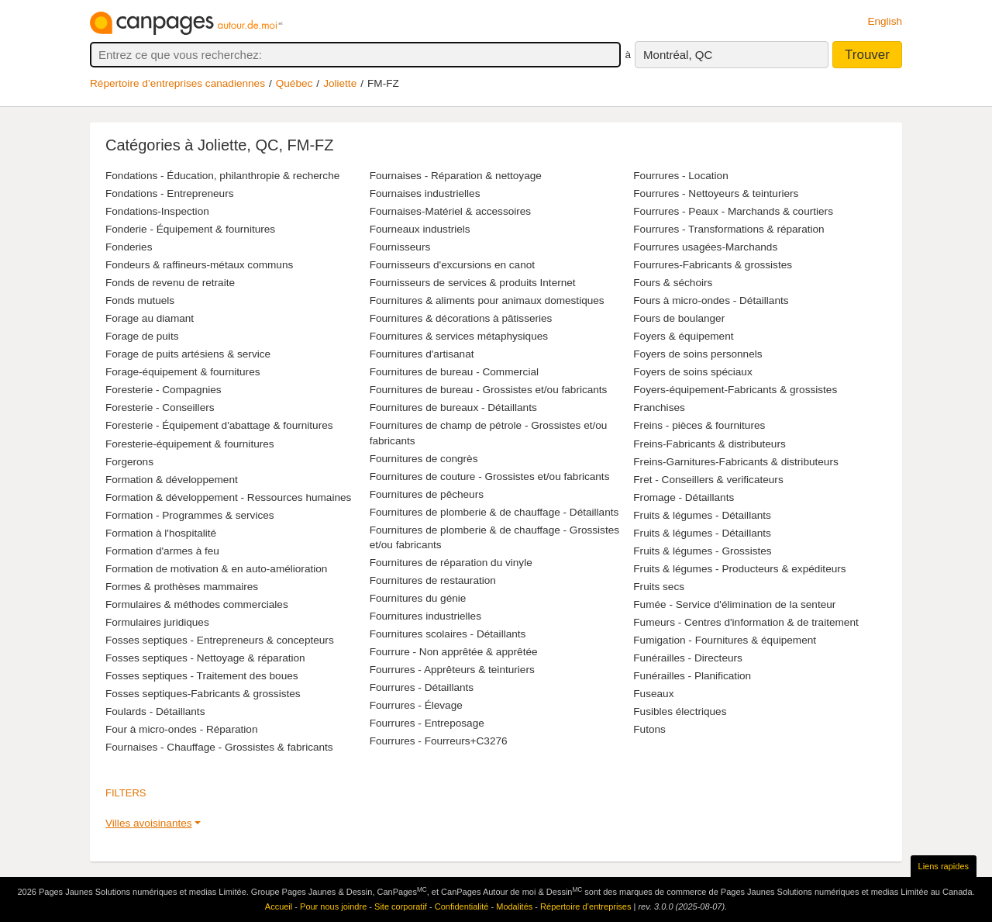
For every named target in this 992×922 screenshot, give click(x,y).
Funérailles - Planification (692, 676)
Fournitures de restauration (433, 580)
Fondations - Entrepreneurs (169, 193)
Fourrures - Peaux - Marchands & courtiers (733, 211)
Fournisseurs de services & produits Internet (473, 282)
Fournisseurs (400, 247)
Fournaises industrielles (425, 193)
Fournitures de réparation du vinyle (451, 562)
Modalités (514, 906)
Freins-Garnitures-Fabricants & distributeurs (735, 462)
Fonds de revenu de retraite (170, 282)
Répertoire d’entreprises (585, 906)
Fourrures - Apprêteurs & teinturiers (452, 669)
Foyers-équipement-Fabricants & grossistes (735, 389)
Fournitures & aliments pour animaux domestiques (487, 300)
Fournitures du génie (418, 598)
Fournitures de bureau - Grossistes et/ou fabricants (489, 389)
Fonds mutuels (139, 300)
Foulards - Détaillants (155, 711)
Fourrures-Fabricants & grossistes (712, 265)
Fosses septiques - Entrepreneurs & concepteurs (219, 640)
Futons (649, 729)
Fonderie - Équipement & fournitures (190, 229)
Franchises (658, 407)
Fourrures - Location (680, 175)
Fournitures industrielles (425, 616)
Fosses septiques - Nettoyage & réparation (205, 658)
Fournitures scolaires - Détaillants (448, 634)
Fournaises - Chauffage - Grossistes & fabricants (219, 747)
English (884, 21)
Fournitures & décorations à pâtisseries (461, 318)
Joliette (339, 83)
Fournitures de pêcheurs (427, 494)
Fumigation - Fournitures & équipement (724, 640)
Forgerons (129, 462)
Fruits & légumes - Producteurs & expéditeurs (739, 569)
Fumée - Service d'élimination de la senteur (734, 604)
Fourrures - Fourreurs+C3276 (439, 741)
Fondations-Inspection (157, 211)
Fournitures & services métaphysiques (459, 336)
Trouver (867, 54)
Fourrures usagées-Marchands (705, 247)
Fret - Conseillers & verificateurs (708, 479)
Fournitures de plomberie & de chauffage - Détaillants (494, 512)
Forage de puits (141, 336)
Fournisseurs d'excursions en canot (452, 265)
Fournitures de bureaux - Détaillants (453, 407)
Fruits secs (658, 586)
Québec (294, 83)
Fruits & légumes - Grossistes (702, 551)
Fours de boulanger (679, 318)
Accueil (278, 906)
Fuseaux (653, 693)
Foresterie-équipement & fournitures (189, 444)
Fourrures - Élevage (416, 705)
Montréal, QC (677, 54)
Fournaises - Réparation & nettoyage (456, 175)
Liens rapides (943, 866)
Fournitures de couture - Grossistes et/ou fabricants (490, 476)
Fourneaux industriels (420, 229)
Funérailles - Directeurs (687, 658)
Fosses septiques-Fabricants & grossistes (203, 693)
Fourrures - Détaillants (422, 687)
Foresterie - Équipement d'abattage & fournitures (219, 425)
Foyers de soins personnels (697, 354)
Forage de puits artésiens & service (187, 354)
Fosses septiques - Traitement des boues (201, 676)
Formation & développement (171, 479)
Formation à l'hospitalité (160, 533)
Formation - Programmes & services (189, 515)
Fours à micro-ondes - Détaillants (710, 300)
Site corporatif (400, 906)
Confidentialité (462, 906)
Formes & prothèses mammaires (181, 586)
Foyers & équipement (683, 336)
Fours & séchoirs (672, 282)
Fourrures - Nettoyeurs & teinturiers (715, 193)
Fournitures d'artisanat (422, 354)
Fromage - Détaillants (683, 497)
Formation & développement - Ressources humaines (228, 497)
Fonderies (128, 247)
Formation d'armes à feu (162, 551)
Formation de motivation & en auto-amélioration (216, 569)
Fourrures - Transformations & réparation (728, 229)
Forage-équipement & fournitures (182, 372)
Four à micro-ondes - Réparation (181, 729)
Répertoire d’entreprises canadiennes (177, 83)
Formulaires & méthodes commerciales (196, 604)
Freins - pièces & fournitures (699, 425)
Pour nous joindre (333, 906)
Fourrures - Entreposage (427, 723)
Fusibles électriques (679, 711)
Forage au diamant (149, 318)
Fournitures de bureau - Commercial (454, 372)
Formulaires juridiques (157, 622)
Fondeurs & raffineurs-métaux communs (199, 265)
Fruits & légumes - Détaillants (702, 515)
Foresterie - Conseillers (160, 407)
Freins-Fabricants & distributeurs (709, 444)
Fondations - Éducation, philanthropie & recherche (222, 175)
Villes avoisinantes (148, 823)
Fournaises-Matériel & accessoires (451, 211)
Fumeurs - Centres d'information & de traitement (745, 622)
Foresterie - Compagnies (163, 389)
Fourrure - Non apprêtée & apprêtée (454, 652)
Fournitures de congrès (424, 458)
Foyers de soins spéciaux (692, 372)
